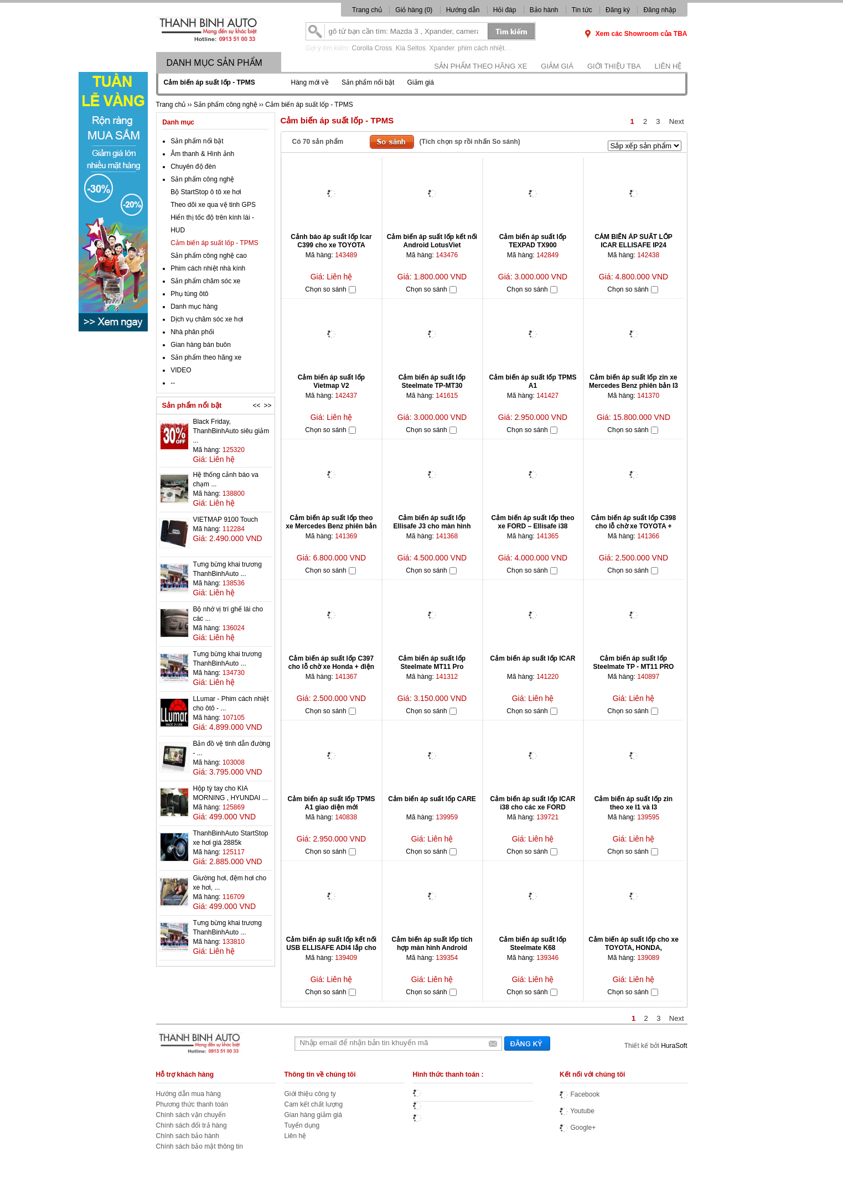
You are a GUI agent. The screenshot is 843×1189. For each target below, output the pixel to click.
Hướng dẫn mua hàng (188, 1094)
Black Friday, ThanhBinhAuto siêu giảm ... (231, 431)
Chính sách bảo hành (187, 1136)
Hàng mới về (310, 82)
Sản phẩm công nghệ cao (208, 255)
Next (676, 121)
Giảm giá (557, 66)
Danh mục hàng (194, 306)
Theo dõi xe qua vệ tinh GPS (213, 205)
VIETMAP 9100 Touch (225, 519)
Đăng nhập (659, 10)
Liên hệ (668, 66)
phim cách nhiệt (481, 48)
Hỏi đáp (504, 10)
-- (172, 383)
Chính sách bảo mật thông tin (199, 1146)
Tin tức (582, 10)
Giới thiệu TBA (614, 66)
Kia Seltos (411, 48)
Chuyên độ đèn (193, 166)
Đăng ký (618, 10)
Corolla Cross (372, 48)
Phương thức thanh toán (192, 1104)
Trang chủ (367, 10)
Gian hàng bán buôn (200, 345)
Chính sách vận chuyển (191, 1115)
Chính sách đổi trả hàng (191, 1125)
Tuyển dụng (302, 1125)
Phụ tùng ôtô (189, 294)
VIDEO (180, 370)
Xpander (442, 48)
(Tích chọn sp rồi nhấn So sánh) (470, 142)
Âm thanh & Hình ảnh (202, 154)
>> (267, 405)
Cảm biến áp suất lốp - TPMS (214, 243)
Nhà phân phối (192, 332)
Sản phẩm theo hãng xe (480, 66)
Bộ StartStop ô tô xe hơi (205, 192)
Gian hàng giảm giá (313, 1115)
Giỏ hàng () (414, 10)
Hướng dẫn (463, 10)
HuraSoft (674, 1046)
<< (256, 405)
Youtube (577, 1111)
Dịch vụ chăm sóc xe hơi (206, 319)
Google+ (578, 1127)
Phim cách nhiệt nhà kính (207, 268)
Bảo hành (544, 10)
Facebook (579, 1094)
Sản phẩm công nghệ (202, 179)
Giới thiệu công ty (310, 1094)
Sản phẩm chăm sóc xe (205, 281)
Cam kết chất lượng (314, 1104)
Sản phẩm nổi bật (368, 82)
